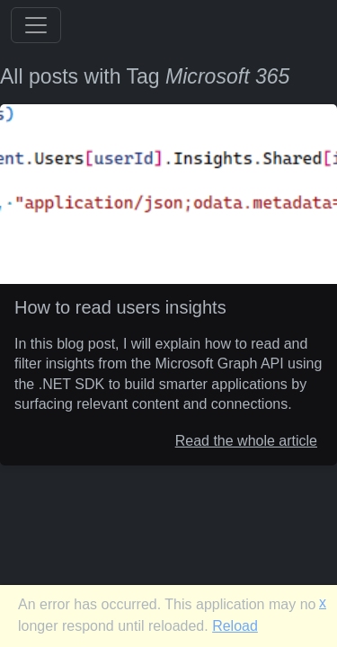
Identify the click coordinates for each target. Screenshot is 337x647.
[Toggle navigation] (36, 25)
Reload (235, 626)
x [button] (322, 602)
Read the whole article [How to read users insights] (246, 440)
